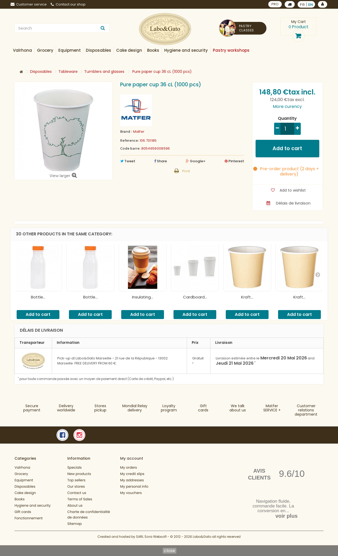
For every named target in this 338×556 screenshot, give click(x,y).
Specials (74, 467)
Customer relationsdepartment (306, 410)
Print (186, 171)
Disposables (25, 486)
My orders (128, 467)
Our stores (76, 486)
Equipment (24, 480)
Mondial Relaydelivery (134, 408)
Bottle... (38, 297)
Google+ (195, 161)
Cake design (25, 492)
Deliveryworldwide (66, 408)
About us (75, 505)
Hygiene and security (33, 505)
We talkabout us (237, 408)
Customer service (29, 4)
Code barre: (130, 148)
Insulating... (142, 297)
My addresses (132, 480)
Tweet (127, 161)
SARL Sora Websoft (151, 539)
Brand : (126, 132)
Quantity (287, 118)
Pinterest (234, 161)
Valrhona (22, 467)
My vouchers (131, 492)
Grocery (21, 473)
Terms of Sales (79, 499)
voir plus (286, 516)
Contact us (76, 492)
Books (20, 499)
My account (131, 458)
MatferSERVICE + (272, 408)
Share (160, 161)
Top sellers (76, 480)
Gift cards (203, 408)
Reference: (129, 140)
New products (79, 473)
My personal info (134, 486)
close (169, 551)
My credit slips (132, 473)
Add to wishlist (292, 190)
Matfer (139, 131)
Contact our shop (68, 4)
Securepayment (31, 408)
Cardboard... (195, 297)
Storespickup (100, 408)
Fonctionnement (29, 518)
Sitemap (74, 523)
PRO (275, 4)
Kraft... (247, 297)
